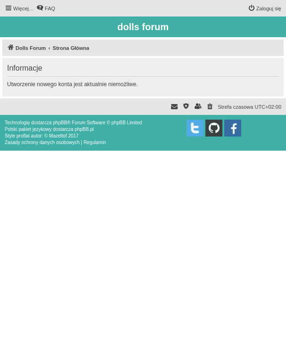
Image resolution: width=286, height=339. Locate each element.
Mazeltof (58, 135)
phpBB (60, 122)
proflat (23, 135)
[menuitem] (45, 8)
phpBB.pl (84, 129)
